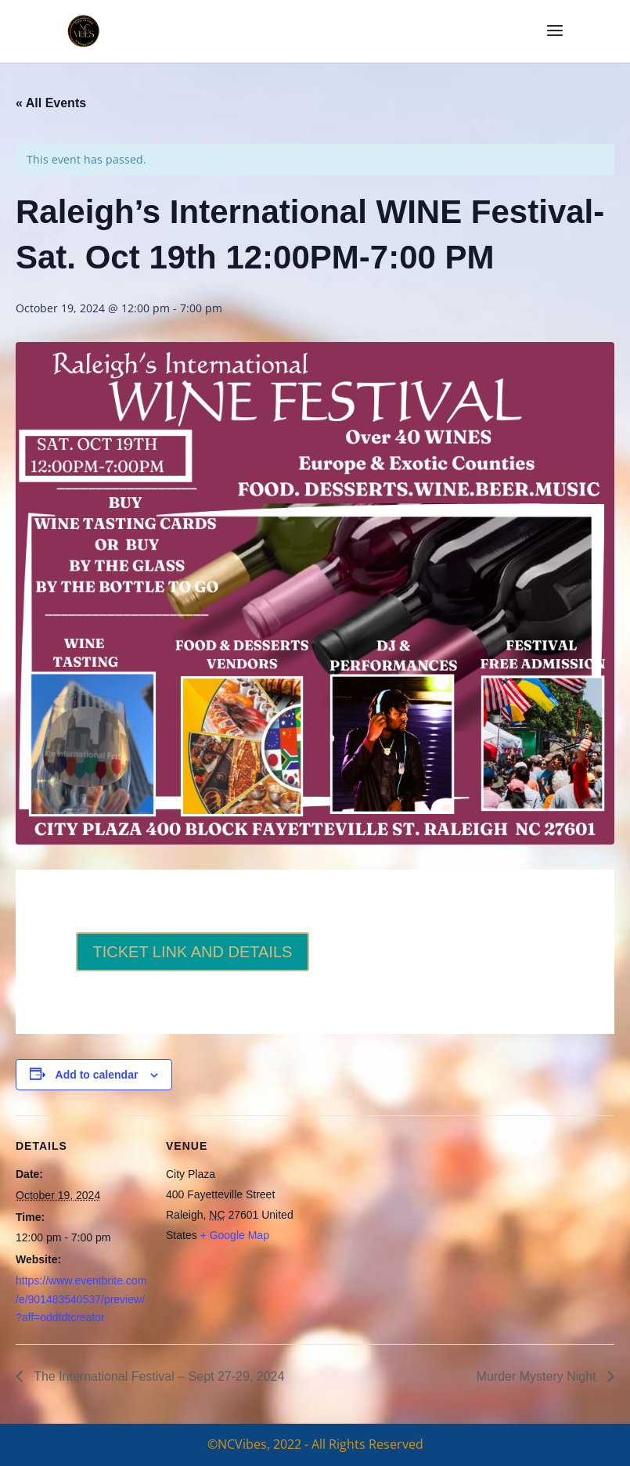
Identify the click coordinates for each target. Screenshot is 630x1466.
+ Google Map (234, 1235)
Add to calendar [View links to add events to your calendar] (97, 1074)
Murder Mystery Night (538, 1376)
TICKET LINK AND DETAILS (193, 951)
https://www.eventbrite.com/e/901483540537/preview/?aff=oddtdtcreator (81, 1299)
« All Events (51, 103)
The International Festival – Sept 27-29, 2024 (157, 1376)
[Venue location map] (398, 1223)
